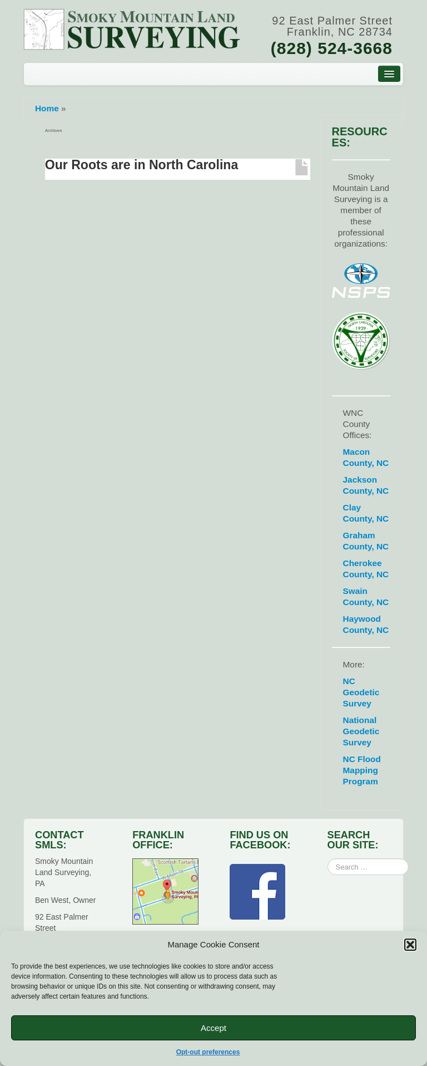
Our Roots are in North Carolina (142, 165)
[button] (410, 944)
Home (47, 108)
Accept (213, 1028)
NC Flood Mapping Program (362, 770)
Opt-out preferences (208, 1052)
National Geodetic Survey (361, 731)
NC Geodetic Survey (361, 692)
